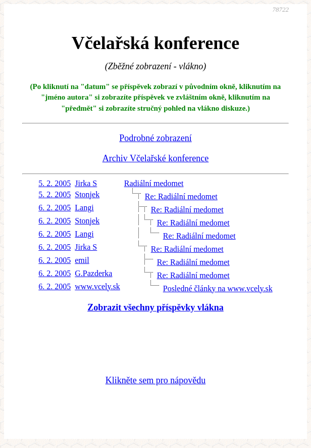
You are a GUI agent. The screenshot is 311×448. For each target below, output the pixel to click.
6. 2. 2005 (54, 207)
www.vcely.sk (97, 286)
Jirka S (86, 183)
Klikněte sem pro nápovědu (155, 380)
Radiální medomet (154, 183)
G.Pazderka (93, 273)
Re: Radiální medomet (181, 196)
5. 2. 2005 (54, 183)
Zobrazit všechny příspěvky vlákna (155, 307)
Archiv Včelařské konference (155, 158)
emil (82, 260)
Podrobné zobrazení (155, 138)
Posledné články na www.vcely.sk (218, 288)
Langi (84, 207)
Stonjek (87, 194)
